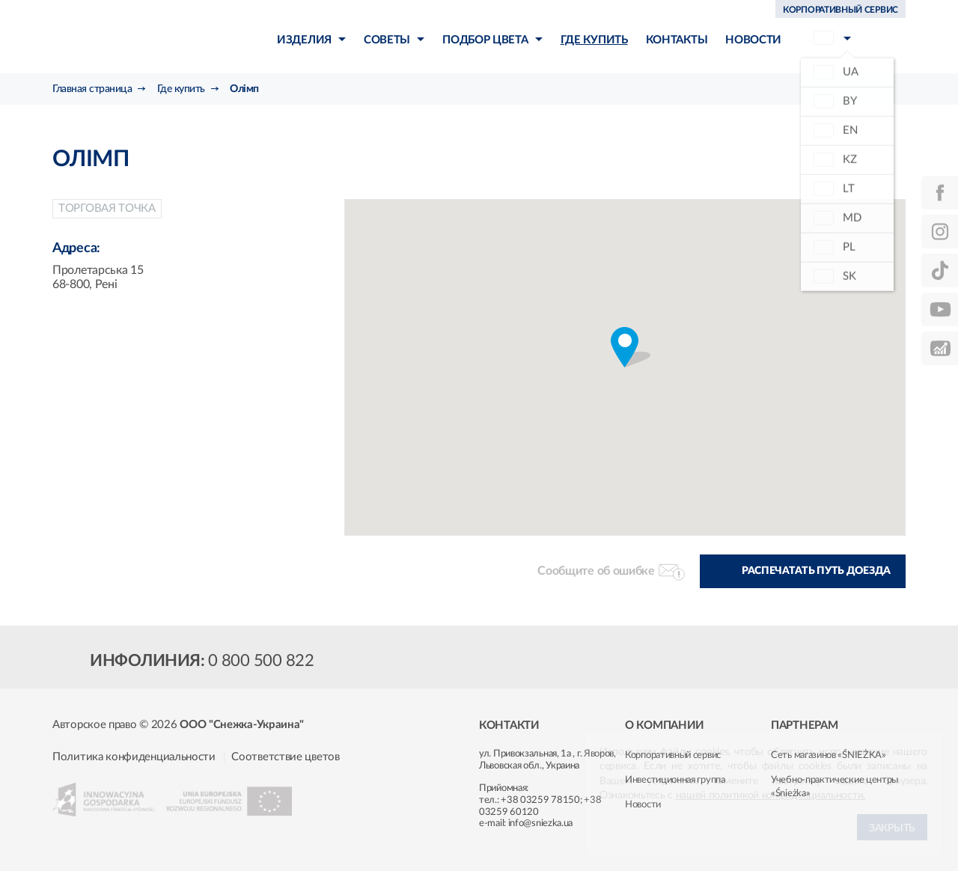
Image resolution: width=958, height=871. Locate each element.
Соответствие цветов (285, 756)
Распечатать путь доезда (816, 571)
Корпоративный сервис (673, 755)
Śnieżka (139, 36)
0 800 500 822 (261, 661)
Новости (643, 805)
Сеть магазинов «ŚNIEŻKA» (828, 755)
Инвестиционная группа (675, 780)
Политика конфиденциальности (134, 756)
